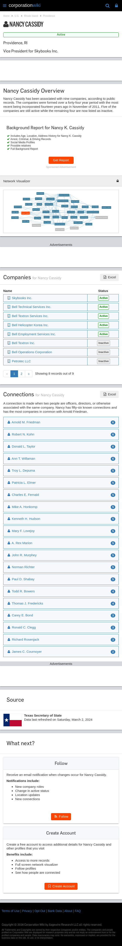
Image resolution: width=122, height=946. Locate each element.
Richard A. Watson (74, 228)
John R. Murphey (15, 217)
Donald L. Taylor (15, 212)
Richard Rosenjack (84, 217)
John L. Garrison (47, 222)
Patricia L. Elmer (26, 199)
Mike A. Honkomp (40, 193)
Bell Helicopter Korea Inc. (59, 224)
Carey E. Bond (81, 212)
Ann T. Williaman (29, 204)
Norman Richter (46, 211)
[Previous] (7, 373)
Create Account (61, 886)
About (68, 911)
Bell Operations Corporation (101, 217)
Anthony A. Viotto (36, 209)
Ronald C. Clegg (26, 221)
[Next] (28, 373)
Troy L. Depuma (38, 198)
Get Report (61, 160)
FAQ (78, 911)
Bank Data (55, 911)
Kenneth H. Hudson (50, 198)
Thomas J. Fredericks (78, 222)
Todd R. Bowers (21, 591)
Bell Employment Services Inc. (93, 212)
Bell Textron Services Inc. (64, 195)
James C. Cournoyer (24, 651)
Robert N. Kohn (74, 206)
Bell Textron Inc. (21, 343)
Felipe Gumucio (74, 217)
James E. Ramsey (71, 212)
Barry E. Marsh (85, 206)
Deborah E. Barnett (75, 201)
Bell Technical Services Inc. (63, 200)
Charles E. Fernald (17, 206)
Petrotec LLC (46, 217)
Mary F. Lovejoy (55, 211)
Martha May (39, 204)
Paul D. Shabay (95, 206)
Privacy (27, 911)
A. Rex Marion (55, 217)
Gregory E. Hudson (36, 225)
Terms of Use (11, 911)
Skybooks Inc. (64, 217)
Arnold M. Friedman (49, 204)
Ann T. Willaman (21, 458)
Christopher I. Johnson (106, 207)
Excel (109, 277)
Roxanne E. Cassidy (60, 229)
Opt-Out (40, 911)
